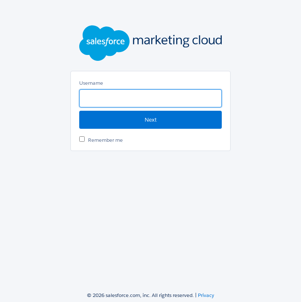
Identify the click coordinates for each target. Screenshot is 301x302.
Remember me (105, 139)
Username (91, 82)
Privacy (206, 295)
